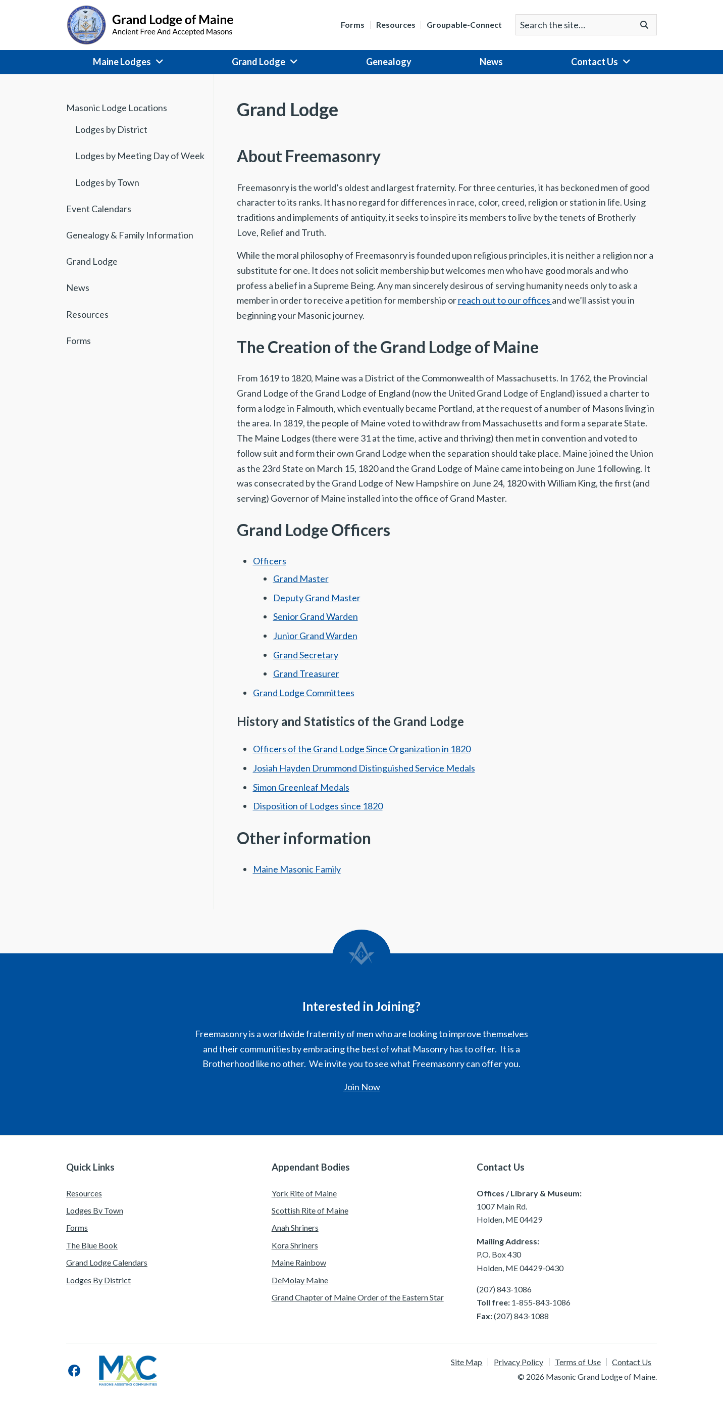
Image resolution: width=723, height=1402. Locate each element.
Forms (353, 25)
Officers (269, 560)
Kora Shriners (295, 1245)
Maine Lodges (122, 61)
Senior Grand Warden (315, 616)
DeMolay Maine (300, 1280)
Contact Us (594, 61)
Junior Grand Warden (315, 635)
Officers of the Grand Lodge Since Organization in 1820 (362, 748)
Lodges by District (111, 129)
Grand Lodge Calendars (106, 1262)
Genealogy (388, 61)
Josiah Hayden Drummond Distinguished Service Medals (364, 767)
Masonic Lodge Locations (116, 107)
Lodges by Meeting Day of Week (139, 155)
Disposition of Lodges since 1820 (318, 805)
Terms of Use (578, 1362)
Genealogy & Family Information (129, 234)
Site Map (466, 1362)
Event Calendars (98, 208)
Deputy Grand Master (316, 597)
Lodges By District (98, 1280)
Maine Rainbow (299, 1262)
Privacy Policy (518, 1362)
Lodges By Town (94, 1210)
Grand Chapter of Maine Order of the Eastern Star (358, 1297)
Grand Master (301, 578)
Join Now (361, 1086)
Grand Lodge (258, 61)
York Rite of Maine (304, 1193)
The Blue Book (92, 1245)
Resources (396, 25)
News (491, 61)
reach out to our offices (505, 300)
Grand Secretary (305, 654)
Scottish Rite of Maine (310, 1210)
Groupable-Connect (464, 25)
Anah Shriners (295, 1227)
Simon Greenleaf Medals (301, 787)
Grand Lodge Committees (303, 692)
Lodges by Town (107, 182)
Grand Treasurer (306, 673)
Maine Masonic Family (297, 869)
